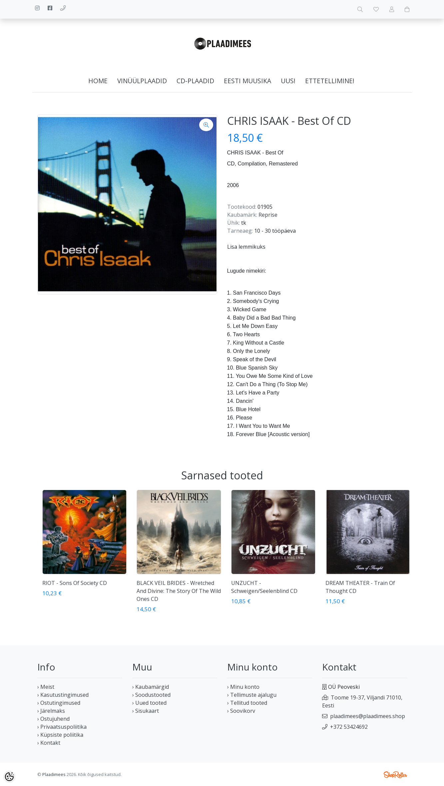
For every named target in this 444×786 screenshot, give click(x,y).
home (98, 80)
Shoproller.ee (395, 774)
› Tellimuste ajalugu (251, 694)
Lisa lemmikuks (246, 246)
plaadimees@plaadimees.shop (367, 716)
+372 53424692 (349, 726)
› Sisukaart (145, 710)
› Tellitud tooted (247, 702)
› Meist (45, 686)
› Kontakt (48, 742)
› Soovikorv (241, 710)
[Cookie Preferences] (9, 777)
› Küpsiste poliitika (60, 734)
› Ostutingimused (58, 702)
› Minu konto (243, 686)
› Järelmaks (51, 710)
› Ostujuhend (53, 718)
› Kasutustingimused (63, 694)
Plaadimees (54, 774)
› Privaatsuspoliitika (62, 726)
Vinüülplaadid (142, 80)
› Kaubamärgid (150, 686)
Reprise (267, 214)
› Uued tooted (149, 702)
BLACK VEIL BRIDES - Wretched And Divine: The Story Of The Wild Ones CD (179, 591)
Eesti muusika (247, 80)
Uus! (288, 80)
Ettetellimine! (329, 80)
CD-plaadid (195, 80)
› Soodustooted (151, 694)
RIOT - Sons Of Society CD (74, 583)
